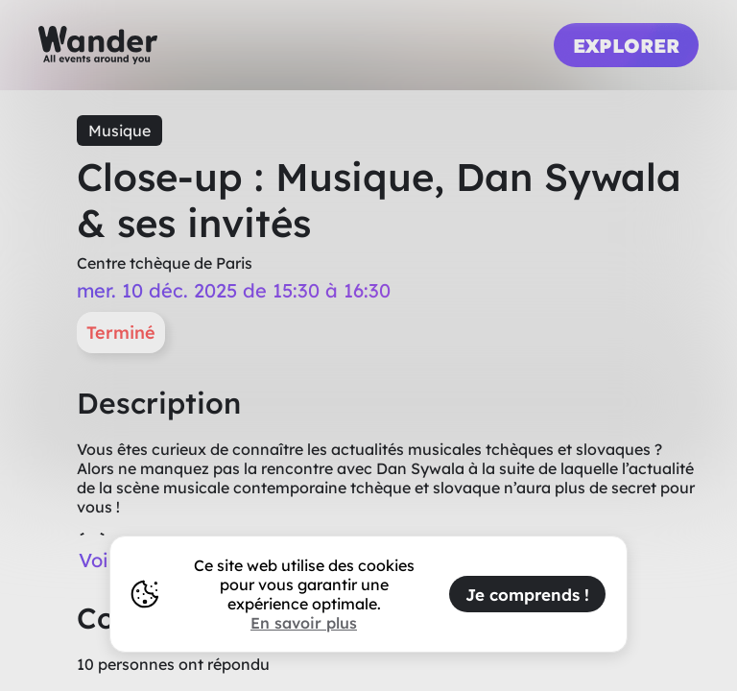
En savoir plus (303, 622)
